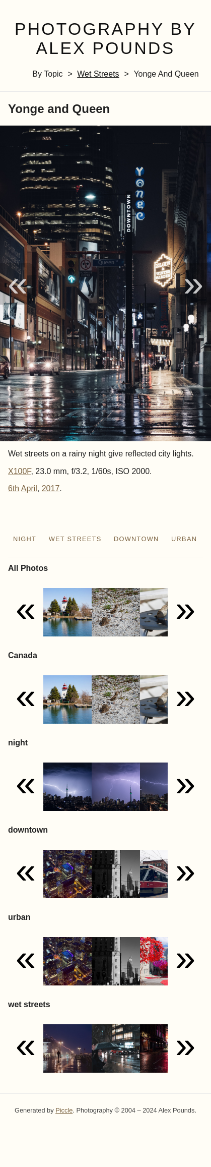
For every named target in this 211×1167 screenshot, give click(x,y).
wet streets (98, 74)
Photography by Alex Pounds (105, 39)
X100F (19, 471)
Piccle (64, 1110)
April (29, 488)
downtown (136, 539)
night (24, 539)
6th (13, 488)
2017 (51, 488)
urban (184, 539)
